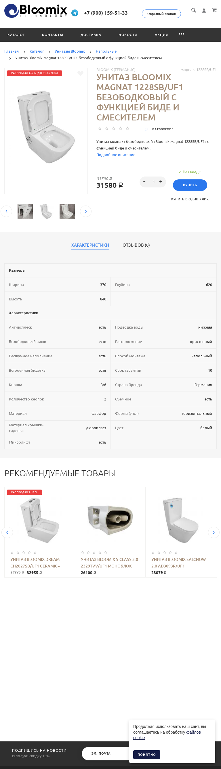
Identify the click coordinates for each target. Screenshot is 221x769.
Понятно (147, 754)
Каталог (16, 41)
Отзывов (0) (136, 252)
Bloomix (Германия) (116, 76)
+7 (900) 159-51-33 (125, 12)
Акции (162, 41)
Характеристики (90, 252)
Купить (190, 191)
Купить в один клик (190, 206)
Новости (128, 41)
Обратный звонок (188, 14)
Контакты (52, 41)
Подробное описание (115, 161)
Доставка (91, 41)
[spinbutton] (153, 188)
